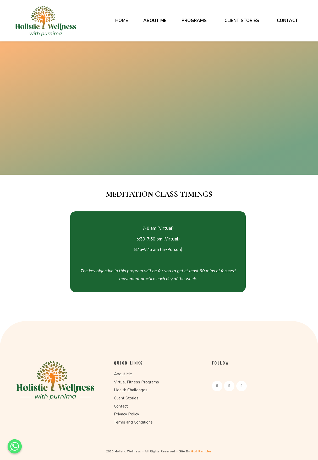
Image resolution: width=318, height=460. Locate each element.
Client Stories (241, 21)
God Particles (201, 451)
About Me (155, 21)
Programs (194, 21)
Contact (287, 21)
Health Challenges (130, 390)
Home (121, 21)
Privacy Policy (126, 414)
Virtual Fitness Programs (136, 382)
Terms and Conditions (133, 422)
